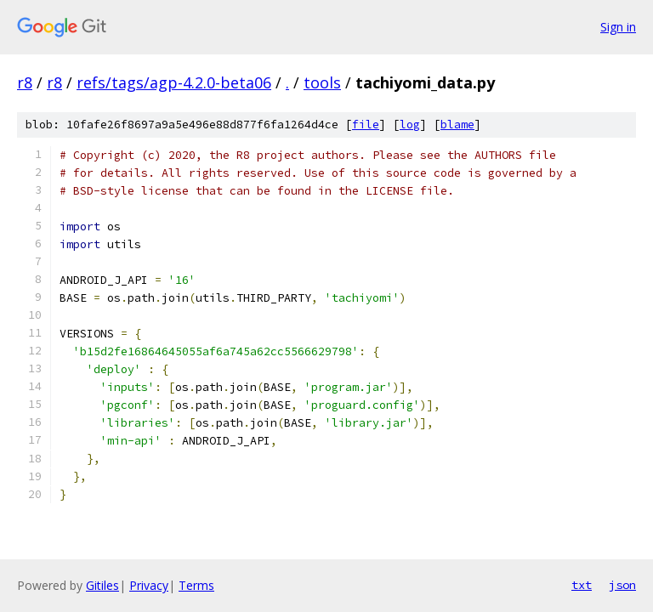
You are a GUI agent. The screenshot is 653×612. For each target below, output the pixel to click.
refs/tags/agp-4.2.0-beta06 (174, 82)
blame (457, 124)
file (365, 124)
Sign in (618, 27)
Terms (196, 585)
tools (322, 82)
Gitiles (102, 585)
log (410, 124)
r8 (24, 82)
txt (581, 584)
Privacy (148, 585)
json (622, 584)
